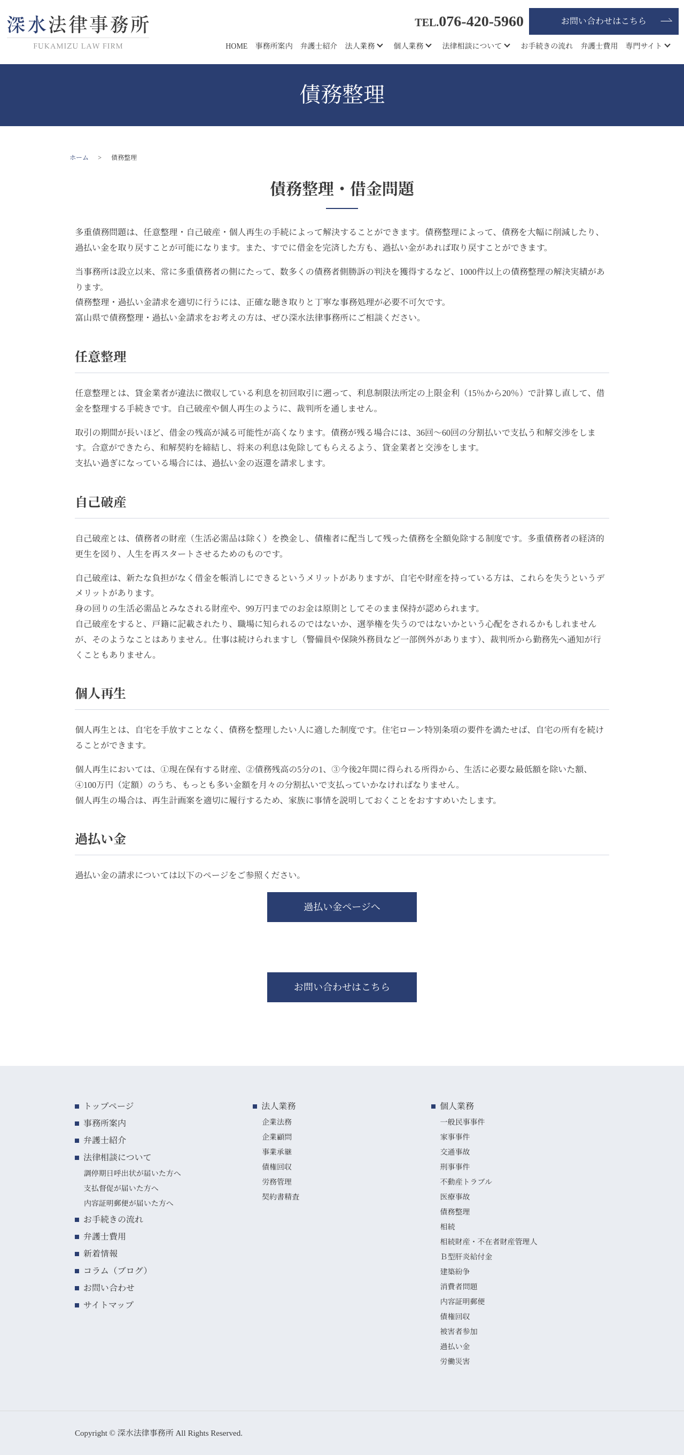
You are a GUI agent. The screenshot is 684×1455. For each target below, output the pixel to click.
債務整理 (455, 1212)
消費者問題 (458, 1287)
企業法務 (277, 1122)
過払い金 (455, 1347)
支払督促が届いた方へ (121, 1189)
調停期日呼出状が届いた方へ (132, 1174)
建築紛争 (455, 1272)
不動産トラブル (466, 1182)
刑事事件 (455, 1167)
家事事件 (455, 1137)
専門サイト (643, 46)
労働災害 (455, 1362)
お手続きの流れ (546, 46)
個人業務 (408, 46)
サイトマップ (108, 1305)
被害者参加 (458, 1332)
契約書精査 (280, 1197)
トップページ (108, 1106)
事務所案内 (273, 46)
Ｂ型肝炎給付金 (466, 1257)
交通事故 (455, 1152)
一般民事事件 (462, 1122)
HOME (236, 46)
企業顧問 (277, 1137)
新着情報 (100, 1253)
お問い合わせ (109, 1288)
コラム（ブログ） (117, 1270)
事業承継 (277, 1152)
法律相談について (472, 46)
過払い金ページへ (342, 907)
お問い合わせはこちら (604, 21)
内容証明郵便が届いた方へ (129, 1203)
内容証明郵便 (462, 1302)
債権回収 (277, 1167)
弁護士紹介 (318, 46)
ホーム (79, 157)
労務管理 (277, 1182)
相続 (447, 1227)
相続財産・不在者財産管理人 (488, 1242)
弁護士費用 (599, 46)
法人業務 (360, 46)
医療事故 (455, 1197)
